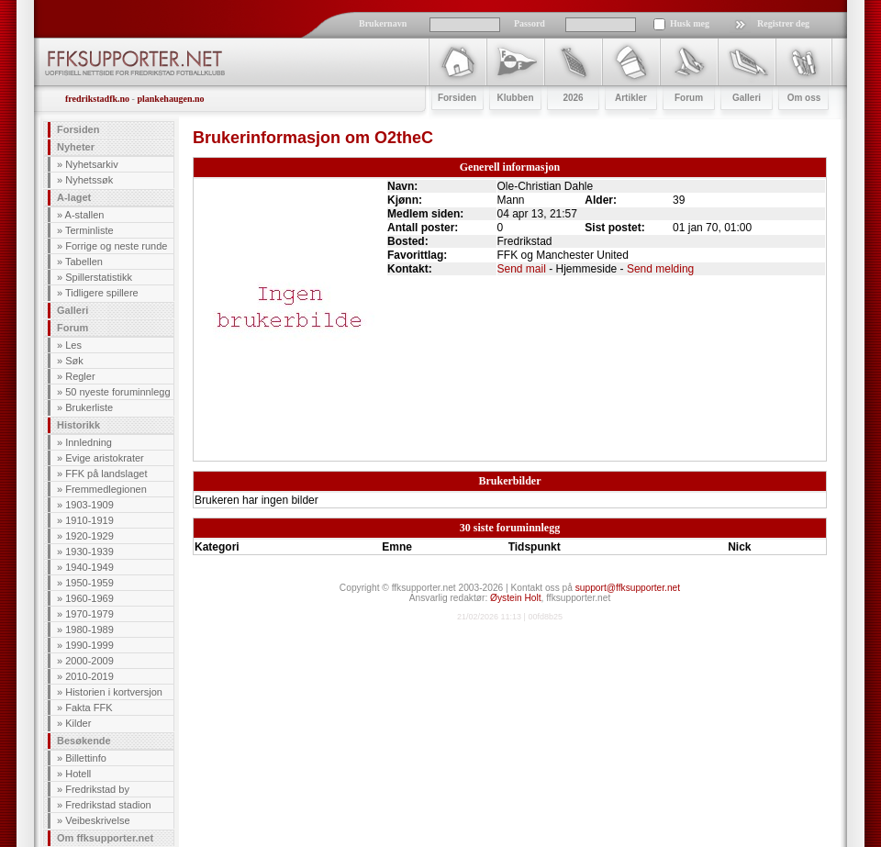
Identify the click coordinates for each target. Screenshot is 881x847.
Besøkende (84, 740)
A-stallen (85, 214)
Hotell (78, 773)
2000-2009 (89, 660)
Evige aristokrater (104, 457)
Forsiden (78, 129)
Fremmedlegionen (106, 489)
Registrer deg (783, 23)
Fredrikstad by (97, 789)
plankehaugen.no (170, 99)
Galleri (72, 310)
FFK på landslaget (106, 473)
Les (73, 345)
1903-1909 (89, 504)
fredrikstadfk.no (97, 99)
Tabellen (84, 261)
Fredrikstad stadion (108, 804)
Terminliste (89, 230)
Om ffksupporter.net (105, 837)
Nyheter (76, 146)
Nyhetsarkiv (91, 164)
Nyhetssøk (89, 179)
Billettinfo (85, 757)
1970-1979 (89, 613)
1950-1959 (89, 582)
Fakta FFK (88, 707)
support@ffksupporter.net (627, 588)
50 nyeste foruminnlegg (117, 391)
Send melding (660, 268)
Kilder (78, 723)
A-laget (74, 197)
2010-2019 (89, 676)
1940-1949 (89, 567)
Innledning (88, 442)
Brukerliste (89, 407)
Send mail (521, 268)
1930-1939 (89, 551)
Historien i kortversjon (113, 691)
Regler (80, 376)
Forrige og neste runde (116, 245)
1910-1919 (89, 520)
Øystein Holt (515, 598)
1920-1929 (89, 535)
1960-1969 (89, 598)
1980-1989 (89, 629)
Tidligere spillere (102, 292)
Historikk (78, 424)
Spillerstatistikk (98, 277)
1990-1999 (89, 645)
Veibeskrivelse (97, 820)
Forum (72, 327)
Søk (74, 360)
